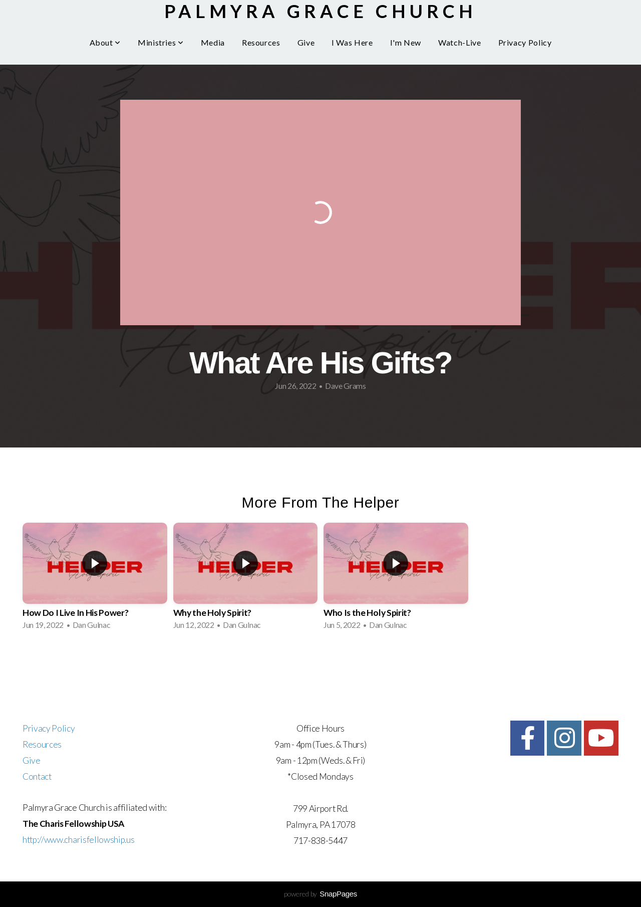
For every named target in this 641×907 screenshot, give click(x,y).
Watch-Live (459, 42)
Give (306, 42)
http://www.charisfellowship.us (78, 839)
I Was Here (352, 42)
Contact (37, 776)
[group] (95, 579)
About (105, 42)
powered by (320, 893)
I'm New (405, 42)
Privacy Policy (525, 42)
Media (213, 42)
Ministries (161, 42)
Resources (261, 42)
